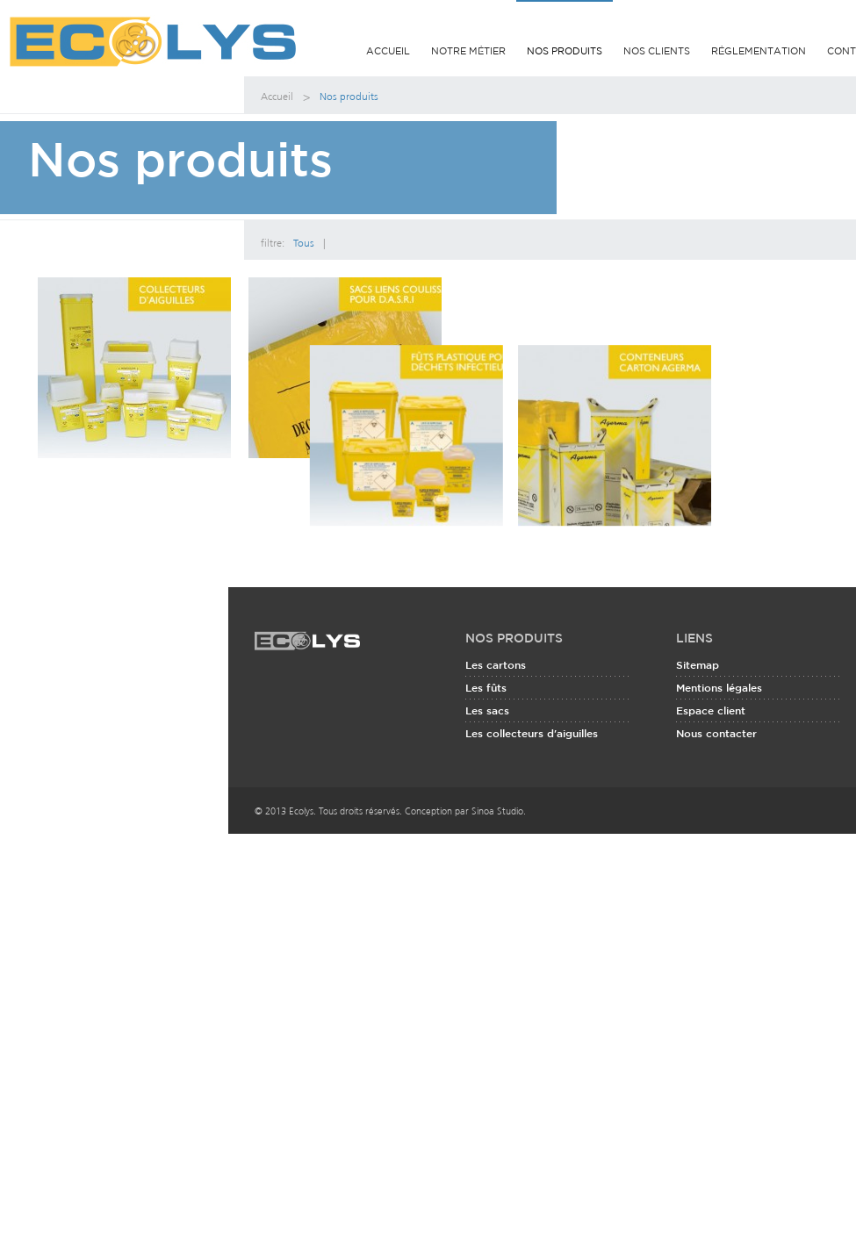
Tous (303, 241)
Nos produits (564, 49)
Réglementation (758, 51)
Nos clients (656, 51)
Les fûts (486, 725)
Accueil (388, 51)
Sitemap (697, 702)
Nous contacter (716, 771)
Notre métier (468, 51)
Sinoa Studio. (498, 847)
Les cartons (495, 702)
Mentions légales (719, 725)
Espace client (710, 748)
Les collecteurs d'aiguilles (531, 771)
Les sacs (487, 748)
